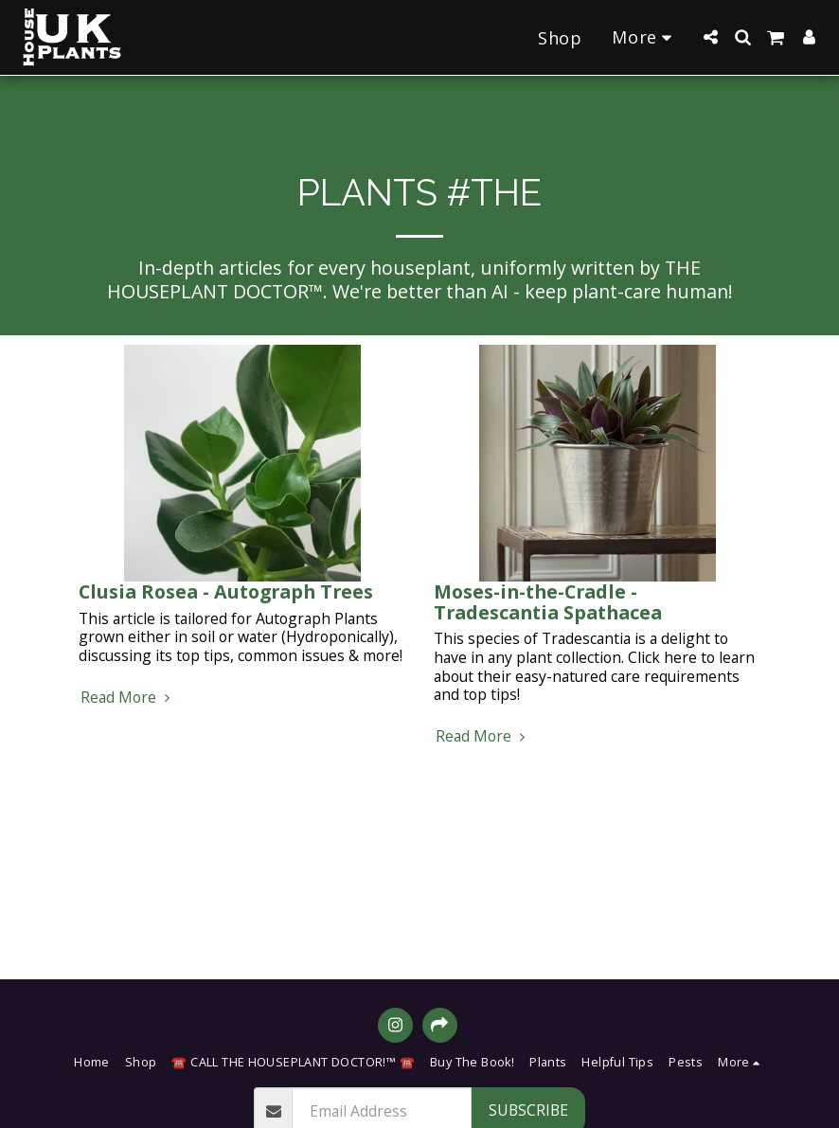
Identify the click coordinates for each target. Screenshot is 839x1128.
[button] (710, 36)
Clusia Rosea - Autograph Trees (226, 591)
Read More (127, 698)
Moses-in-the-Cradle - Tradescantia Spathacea (548, 602)
